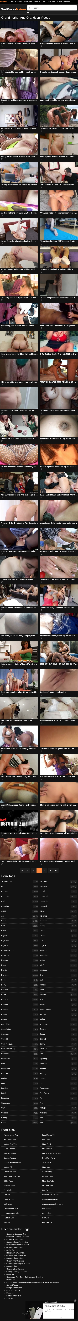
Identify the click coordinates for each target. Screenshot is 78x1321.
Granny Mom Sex (11, 1209)
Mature (58, 960)
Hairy (19, 1122)
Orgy (58, 975)
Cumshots (19, 1054)
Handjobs (58, 881)
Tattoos (58, 1078)
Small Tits (58, 1049)
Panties (58, 985)
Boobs (19, 980)
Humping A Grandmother (16, 1253)
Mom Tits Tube (48, 1144)
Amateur (19, 891)
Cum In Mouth (19, 1044)
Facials (19, 1078)
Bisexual (19, 960)
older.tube (28, 2)
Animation (19, 906)
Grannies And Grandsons (16, 1256)
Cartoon (19, 1004)
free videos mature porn (51, 1153)
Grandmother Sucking (15, 1269)
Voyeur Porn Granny (50, 1195)
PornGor (45, 1218)
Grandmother (11, 1266)
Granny (19, 1117)
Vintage (58, 1108)
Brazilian (19, 989)
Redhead (58, 1014)
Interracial (58, 916)
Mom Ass (46, 1167)
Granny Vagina (10, 1158)
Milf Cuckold (47, 1149)
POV (58, 999)
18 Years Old (19, 881)
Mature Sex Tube (11, 1144)
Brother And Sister (13, 1296)
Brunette (19, 999)
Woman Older (47, 1176)
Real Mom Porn (48, 1158)
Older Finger (47, 1213)
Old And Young (12, 1285)
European (19, 1073)
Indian (58, 911)
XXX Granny (47, 1172)
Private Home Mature (12, 1163)
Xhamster (10, 1293)
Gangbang (19, 1103)
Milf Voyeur (8, 1204)
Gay (19, 1108)
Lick (58, 940)
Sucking (58, 1073)
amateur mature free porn (52, 1204)
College (19, 1019)
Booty (19, 985)
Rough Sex (58, 1024)
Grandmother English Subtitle (18, 1264)
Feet (19, 1083)
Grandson (10, 1274)
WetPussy (13, 9)
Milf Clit (7, 1222)
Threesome (58, 1088)
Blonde (19, 970)
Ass (19, 916)
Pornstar (58, 994)
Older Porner (9, 1199)
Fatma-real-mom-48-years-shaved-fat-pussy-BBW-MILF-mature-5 (32, 1282)
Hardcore (58, 886)
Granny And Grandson (15, 1261)
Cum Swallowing (19, 1049)
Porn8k (45, 1190)
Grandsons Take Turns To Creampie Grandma (24, 1277)
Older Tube (8, 1181)
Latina (58, 930)
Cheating (19, 1009)
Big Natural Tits (19, 950)
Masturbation (58, 955)
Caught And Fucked (14, 1288)
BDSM (19, 930)
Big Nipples (19, 955)
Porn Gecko (47, 1222)
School (58, 1034)
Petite (58, 989)
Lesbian (58, 935)
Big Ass (19, 935)
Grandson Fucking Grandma (17, 1237)
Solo (58, 1054)
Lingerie (58, 945)
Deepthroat (19, 1058)
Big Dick (19, 945)
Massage (58, 950)
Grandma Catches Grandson (17, 1245)
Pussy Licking (58, 1009)
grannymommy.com (15, 2)
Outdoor (58, 980)
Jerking (58, 926)
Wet (58, 1117)
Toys (58, 1103)
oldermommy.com (39, 2)
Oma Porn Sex (10, 1172)
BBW (19, 926)
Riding (58, 1019)
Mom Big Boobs (64, 2)
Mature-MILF (11, 1280)
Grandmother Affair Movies (17, 1242)
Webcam (58, 1113)
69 (19, 886)
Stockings (58, 1063)
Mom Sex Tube (48, 1181)
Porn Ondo (46, 1209)
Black (19, 965)
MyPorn (7, 1195)
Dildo (19, 1063)
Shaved (58, 1039)
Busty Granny (53, 2)
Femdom (19, 1088)
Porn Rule (8, 1190)
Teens (58, 1083)
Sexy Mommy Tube (11, 1213)
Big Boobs (19, 940)
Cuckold (19, 1039)
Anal (19, 901)
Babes (19, 921)
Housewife (58, 901)
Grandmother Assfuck (15, 1247)
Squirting (58, 1058)
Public (58, 1004)
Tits (58, 1098)
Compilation (19, 1029)
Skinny (58, 1044)
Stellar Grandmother (14, 1250)
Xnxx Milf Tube (48, 1163)
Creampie (19, 1034)
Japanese (58, 921)
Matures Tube (9, 1186)
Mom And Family (13, 1290)
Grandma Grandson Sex (16, 1234)
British (19, 994)
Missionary (58, 970)
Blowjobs (19, 975)
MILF (58, 965)
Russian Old (9, 1218)
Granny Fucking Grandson (16, 1272)
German (19, 1113)
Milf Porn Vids (47, 1186)
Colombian (19, 1024)
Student (58, 1068)
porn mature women (50, 1199)
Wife (58, 1122)
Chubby (19, 1014)
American (19, 896)
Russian (58, 1029)
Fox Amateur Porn (11, 1135)
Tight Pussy (58, 1093)
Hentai (58, 891)
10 (56, 870)
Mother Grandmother (14, 1239)
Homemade (58, 896)
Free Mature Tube (49, 1135)
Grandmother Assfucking (16, 1258)
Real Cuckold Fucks (12, 1176)
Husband (58, 906)
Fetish (19, 1093)
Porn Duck (46, 1140)
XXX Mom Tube (10, 1140)
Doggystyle (19, 1068)
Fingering (19, 1098)
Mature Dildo (9, 1167)
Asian (19, 911)
